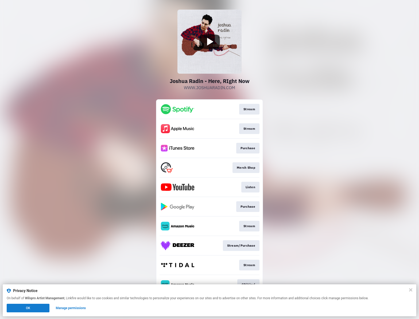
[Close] (410, 290)
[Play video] (209, 41)
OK (28, 308)
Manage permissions (71, 308)
